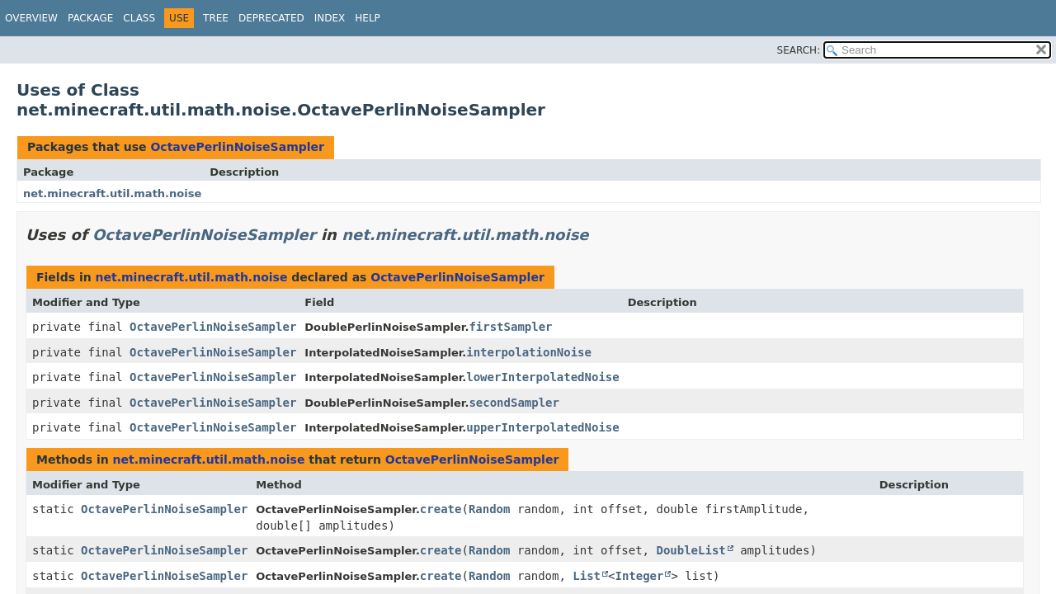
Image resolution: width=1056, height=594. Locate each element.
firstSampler (510, 326)
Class (139, 18)
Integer (639, 575)
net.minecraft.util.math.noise (112, 193)
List (587, 575)
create (441, 509)
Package (90, 18)
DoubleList (690, 550)
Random (490, 509)
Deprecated (271, 18)
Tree (216, 18)
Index (330, 18)
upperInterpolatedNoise (542, 427)
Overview (31, 18)
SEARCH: (799, 50)
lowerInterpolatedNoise (542, 377)
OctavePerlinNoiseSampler (237, 146)
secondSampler (514, 402)
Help (367, 18)
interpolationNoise (529, 352)
